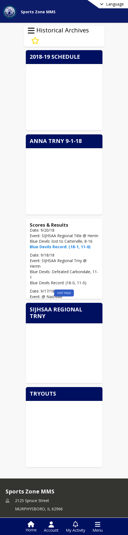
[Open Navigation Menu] (97, 527)
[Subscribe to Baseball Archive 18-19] (35, 41)
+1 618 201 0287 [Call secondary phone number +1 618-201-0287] (30, 504)
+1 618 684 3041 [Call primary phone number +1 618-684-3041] (30, 496)
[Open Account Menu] (51, 527)
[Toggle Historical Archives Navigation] (31, 31)
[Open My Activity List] (75, 527)
